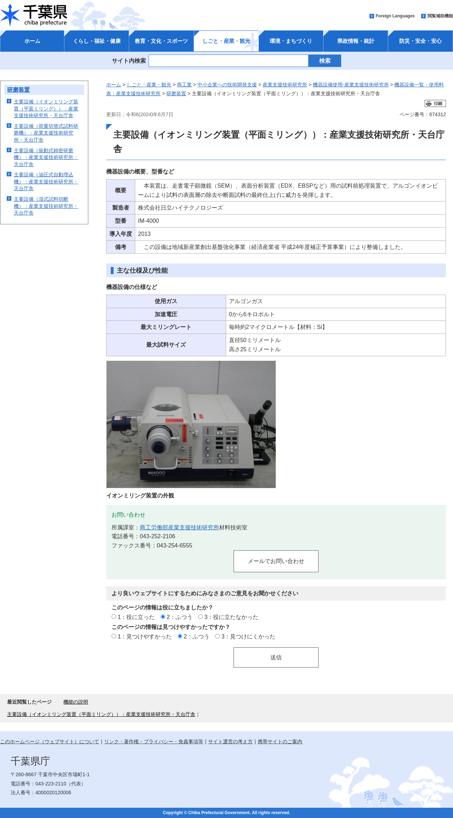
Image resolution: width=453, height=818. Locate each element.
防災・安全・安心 (420, 41)
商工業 (184, 84)
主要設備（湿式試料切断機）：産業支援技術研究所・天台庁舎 (46, 206)
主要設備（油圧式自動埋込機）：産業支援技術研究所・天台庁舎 (46, 181)
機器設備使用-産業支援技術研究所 (351, 84)
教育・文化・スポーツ (161, 41)
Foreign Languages (395, 15)
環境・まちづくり (291, 41)
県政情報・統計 (355, 41)
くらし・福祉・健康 (97, 41)
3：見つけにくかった (249, 636)
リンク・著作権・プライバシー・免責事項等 (153, 741)
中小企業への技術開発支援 (227, 84)
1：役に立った (136, 617)
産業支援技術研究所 (285, 84)
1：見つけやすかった (144, 636)
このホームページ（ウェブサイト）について (49, 741)
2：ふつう (180, 617)
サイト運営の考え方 (230, 741)
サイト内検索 (129, 60)
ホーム (32, 41)
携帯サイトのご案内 (280, 741)
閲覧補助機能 (440, 15)
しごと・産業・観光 (226, 41)
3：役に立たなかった (232, 617)
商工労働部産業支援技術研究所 (179, 527)
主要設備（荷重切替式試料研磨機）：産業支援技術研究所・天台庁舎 (46, 133)
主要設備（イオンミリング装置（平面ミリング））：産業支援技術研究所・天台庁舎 (46, 108)
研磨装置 (18, 89)
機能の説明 (75, 702)
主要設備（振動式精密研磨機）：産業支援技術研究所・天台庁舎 (46, 157)
